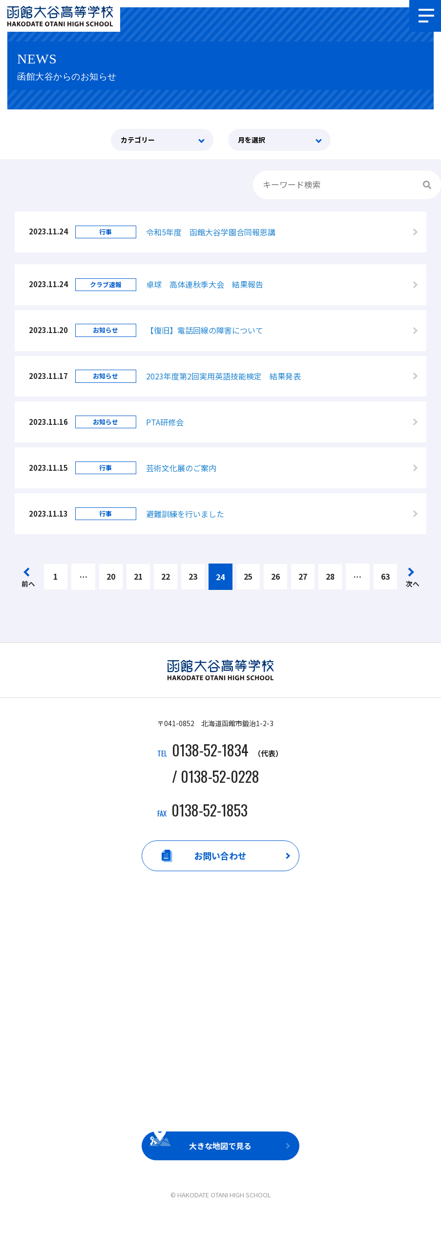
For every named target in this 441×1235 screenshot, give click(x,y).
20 (110, 594)
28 (330, 594)
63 (385, 594)
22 (165, 594)
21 (138, 594)
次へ (413, 601)
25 (248, 594)
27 (302, 594)
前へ (28, 601)
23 (193, 594)
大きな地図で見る (220, 1164)
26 (275, 594)
